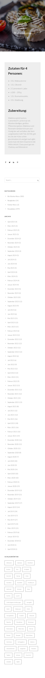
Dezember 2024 (13, 239)
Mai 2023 (11, 318)
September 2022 (13, 352)
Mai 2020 (11, 469)
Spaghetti (23, 648)
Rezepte (18, 635)
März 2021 (11, 427)
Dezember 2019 (13, 490)
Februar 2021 (12, 432)
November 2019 (13, 495)
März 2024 (11, 276)
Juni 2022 (11, 364)
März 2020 (11, 478)
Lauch (18, 596)
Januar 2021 (12, 436)
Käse (28, 589)
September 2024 (13, 251)
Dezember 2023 (13, 289)
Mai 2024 (11, 268)
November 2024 (13, 243)
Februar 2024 (12, 280)
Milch (28, 609)
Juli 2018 (11, 545)
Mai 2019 (11, 520)
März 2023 (11, 327)
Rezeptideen (22, 13)
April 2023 (11, 322)
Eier (17, 569)
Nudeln (21, 615)
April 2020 (11, 474)
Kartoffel (19, 582)
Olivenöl (31, 615)
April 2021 (11, 423)
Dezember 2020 (13, 440)
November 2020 (13, 444)
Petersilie (21, 629)
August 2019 (12, 507)
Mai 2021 (11, 419)
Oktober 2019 (12, 499)
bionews (19, 563)
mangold (29, 602)
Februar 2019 (12, 532)
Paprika (8, 622)
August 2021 (12, 406)
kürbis (8, 596)
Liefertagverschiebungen (13, 602)
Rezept (8, 635)
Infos (27, 576)
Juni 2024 (11, 264)
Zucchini (28, 655)
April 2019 (11, 524)
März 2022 (11, 377)
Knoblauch (31, 582)
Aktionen (9, 563)
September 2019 (13, 503)
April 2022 (11, 373)
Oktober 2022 (12, 348)
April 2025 (11, 222)
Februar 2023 (12, 331)
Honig (18, 576)
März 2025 (11, 226)
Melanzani (18, 609)
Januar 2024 (12, 285)
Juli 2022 (11, 360)
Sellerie (32, 642)
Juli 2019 (11, 511)
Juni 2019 (11, 516)
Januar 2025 (12, 234)
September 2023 (13, 301)
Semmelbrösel (10, 648)
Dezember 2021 (13, 390)
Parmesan (31, 622)
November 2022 (13, 343)
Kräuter (19, 589)
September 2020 (13, 453)
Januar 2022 (12, 385)
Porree (31, 629)
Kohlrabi (8, 589)
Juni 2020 (11, 465)
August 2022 (12, 356)
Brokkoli (30, 563)
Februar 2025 (12, 230)
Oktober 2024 (12, 247)
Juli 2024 (11, 260)
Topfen (8, 655)
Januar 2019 (12, 537)
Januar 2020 (12, 486)
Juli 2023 (11, 310)
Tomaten (33, 648)
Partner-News (12, 205)
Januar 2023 (12, 335)
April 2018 (11, 549)
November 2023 (13, 293)
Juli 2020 (11, 461)
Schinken (9, 642)
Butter (8, 569)
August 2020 (12, 457)
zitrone (18, 655)
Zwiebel (8, 662)
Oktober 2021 (12, 398)
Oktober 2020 (12, 448)
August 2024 (12, 255)
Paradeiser (19, 622)
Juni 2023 (11, 314)
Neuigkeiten (11, 200)
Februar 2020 (12, 482)
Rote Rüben (29, 635)
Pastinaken (9, 629)
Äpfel (18, 662)
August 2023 (12, 306)
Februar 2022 (12, 381)
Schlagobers (21, 642)
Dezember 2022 (13, 339)
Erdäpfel (26, 569)
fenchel (8, 576)
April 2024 (11, 272)
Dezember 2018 (13, 541)
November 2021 (13, 394)
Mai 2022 (11, 369)
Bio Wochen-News (14, 196)
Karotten (9, 582)
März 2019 (11, 528)
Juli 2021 (11, 411)
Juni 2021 (11, 415)
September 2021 (13, 402)
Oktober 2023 (12, 297)
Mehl (7, 609)
